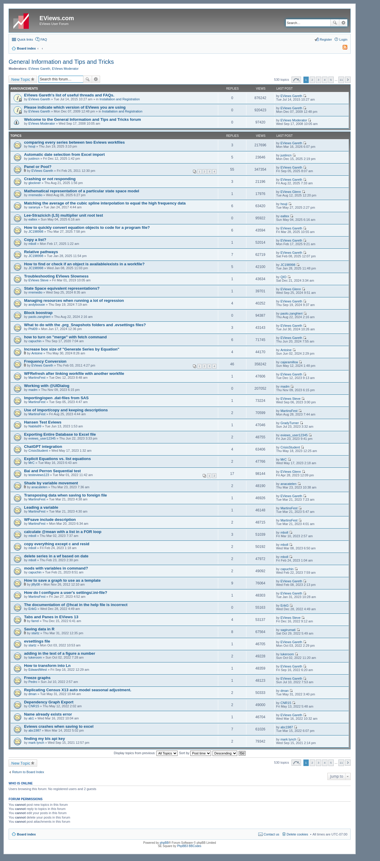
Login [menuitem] (343, 39)
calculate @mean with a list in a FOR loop (63, 531)
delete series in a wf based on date (56, 556)
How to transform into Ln (47, 665)
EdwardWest (37, 669)
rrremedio (35, 195)
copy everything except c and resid (56, 544)
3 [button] (318, 79)
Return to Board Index (28, 772)
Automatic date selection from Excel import (64, 154)
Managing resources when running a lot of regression (74, 300)
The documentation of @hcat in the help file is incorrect (75, 604)
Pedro (32, 682)
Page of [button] (296, 80)
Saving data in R (39, 629)
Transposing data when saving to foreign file (65, 495)
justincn (33, 158)
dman (32, 694)
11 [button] (341, 79)
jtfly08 (35, 584)
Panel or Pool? (37, 166)
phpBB (164, 842)
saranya (34, 207)
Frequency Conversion (45, 361)
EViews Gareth (39, 68)
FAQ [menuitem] (43, 39)
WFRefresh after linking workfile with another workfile (74, 373)
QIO (283, 277)
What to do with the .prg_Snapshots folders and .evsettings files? (85, 325)
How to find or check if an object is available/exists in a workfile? (84, 264)
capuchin (35, 341)
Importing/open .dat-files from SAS (56, 398)
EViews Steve (38, 280)
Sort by (195, 753)
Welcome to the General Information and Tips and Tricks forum (82, 119)
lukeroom (35, 657)
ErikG (32, 609)
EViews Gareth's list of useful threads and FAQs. (69, 95)
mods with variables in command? (56, 568)
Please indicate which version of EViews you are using (75, 107)
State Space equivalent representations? (61, 288)
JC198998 (35, 231)
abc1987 (34, 730)
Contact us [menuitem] (271, 834)
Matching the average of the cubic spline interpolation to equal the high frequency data (105, 203)
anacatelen (39, 487)
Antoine (36, 353)
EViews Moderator (65, 68)
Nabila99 (34, 426)
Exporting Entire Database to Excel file (60, 434)
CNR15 (33, 706)
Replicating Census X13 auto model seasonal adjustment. (77, 690)
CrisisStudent (38, 450)
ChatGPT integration (43, 446)
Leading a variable (41, 507)
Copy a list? (35, 239)
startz (35, 633)
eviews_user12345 (42, 438)
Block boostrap (38, 312)
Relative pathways (41, 252)
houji (31, 146)
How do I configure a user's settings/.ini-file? (65, 592)
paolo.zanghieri (39, 316)
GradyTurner (290, 423)
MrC (31, 462)
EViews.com (56, 18)
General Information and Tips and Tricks (61, 61)
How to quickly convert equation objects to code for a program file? (87, 227)
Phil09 (33, 329)
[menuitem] (342, 48)
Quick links (25, 39)
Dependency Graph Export (48, 702)
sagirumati (288, 630)
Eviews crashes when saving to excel (59, 726)
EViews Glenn (291, 192)
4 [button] (325, 79)
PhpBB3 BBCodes (189, 846)
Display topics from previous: (146, 753)
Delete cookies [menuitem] (297, 834)
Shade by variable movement (51, 483)
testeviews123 (38, 475)
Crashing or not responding (50, 179)
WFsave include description (50, 519)
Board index (26, 834)
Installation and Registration (119, 99)
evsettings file (37, 641)
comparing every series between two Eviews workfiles (74, 142)
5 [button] (331, 79)
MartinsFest (36, 377)
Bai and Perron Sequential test (52, 471)
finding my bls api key (44, 738)
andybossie (36, 304)
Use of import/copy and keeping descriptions (66, 410)
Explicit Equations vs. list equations (57, 458)
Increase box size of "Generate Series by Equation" (71, 349)
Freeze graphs (37, 678)
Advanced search (343, 22)
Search (334, 22)
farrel (35, 621)
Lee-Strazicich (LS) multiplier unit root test (63, 215)
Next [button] (348, 80)
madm (33, 389)
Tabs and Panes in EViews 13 (51, 617)
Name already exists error (48, 714)
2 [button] (312, 79)
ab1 (31, 718)
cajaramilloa (289, 362)
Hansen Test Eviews (42, 422)
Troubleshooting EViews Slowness (56, 276)
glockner (34, 183)
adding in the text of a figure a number (59, 653)
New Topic (20, 79)
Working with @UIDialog (46, 385)
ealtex (32, 219)
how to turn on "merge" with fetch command (65, 337)
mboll (32, 243)
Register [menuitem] (326, 39)
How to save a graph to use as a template (62, 580)
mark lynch (36, 742)
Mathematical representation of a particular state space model (81, 191)
